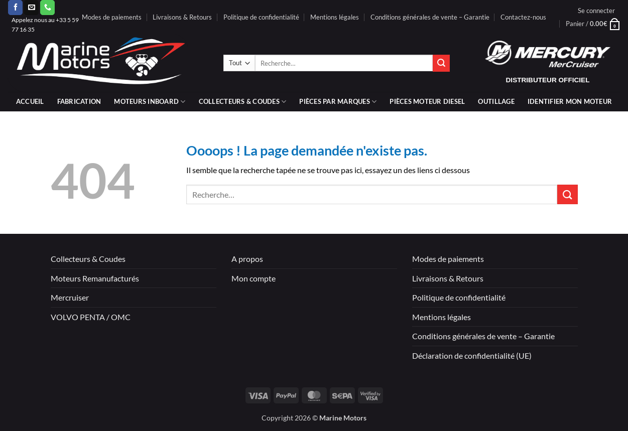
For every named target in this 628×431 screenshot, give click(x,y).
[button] (596, 10)
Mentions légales (334, 17)
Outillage (496, 101)
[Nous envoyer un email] (31, 7)
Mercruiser (70, 297)
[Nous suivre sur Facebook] (15, 7)
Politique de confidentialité (261, 17)
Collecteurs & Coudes (88, 258)
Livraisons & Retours (182, 17)
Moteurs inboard (149, 101)
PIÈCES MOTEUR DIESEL (427, 101)
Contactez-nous (523, 17)
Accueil (30, 101)
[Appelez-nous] (47, 7)
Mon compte (253, 278)
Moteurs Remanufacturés (95, 278)
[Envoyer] (441, 63)
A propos (247, 258)
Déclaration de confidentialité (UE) (472, 355)
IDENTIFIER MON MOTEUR (570, 101)
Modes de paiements (112, 17)
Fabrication (79, 101)
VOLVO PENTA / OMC (91, 317)
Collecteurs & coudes (243, 101)
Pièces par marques (337, 101)
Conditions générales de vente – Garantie (429, 17)
